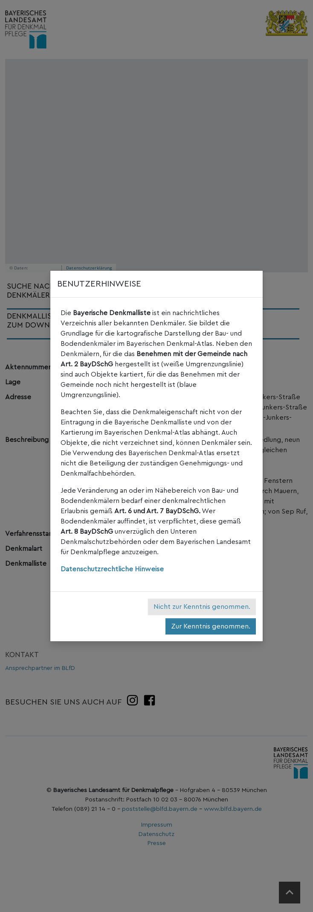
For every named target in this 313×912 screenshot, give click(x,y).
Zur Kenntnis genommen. (210, 626)
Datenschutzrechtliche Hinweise (112, 569)
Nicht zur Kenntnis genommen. (202, 606)
